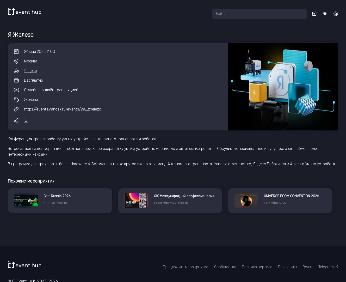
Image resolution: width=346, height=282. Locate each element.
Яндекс (30, 70)
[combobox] (259, 14)
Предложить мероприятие (185, 267)
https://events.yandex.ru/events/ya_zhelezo (62, 109)
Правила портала (257, 267)
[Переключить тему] (325, 13)
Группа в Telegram (320, 267)
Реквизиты (287, 267)
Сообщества (225, 267)
